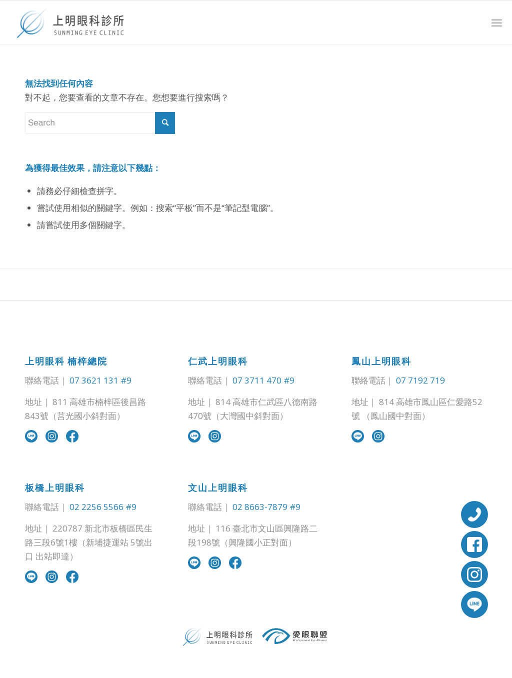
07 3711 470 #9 (263, 380)
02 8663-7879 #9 (266, 506)
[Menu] (497, 23)
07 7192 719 (420, 380)
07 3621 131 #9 (101, 380)
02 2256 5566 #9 (103, 506)
